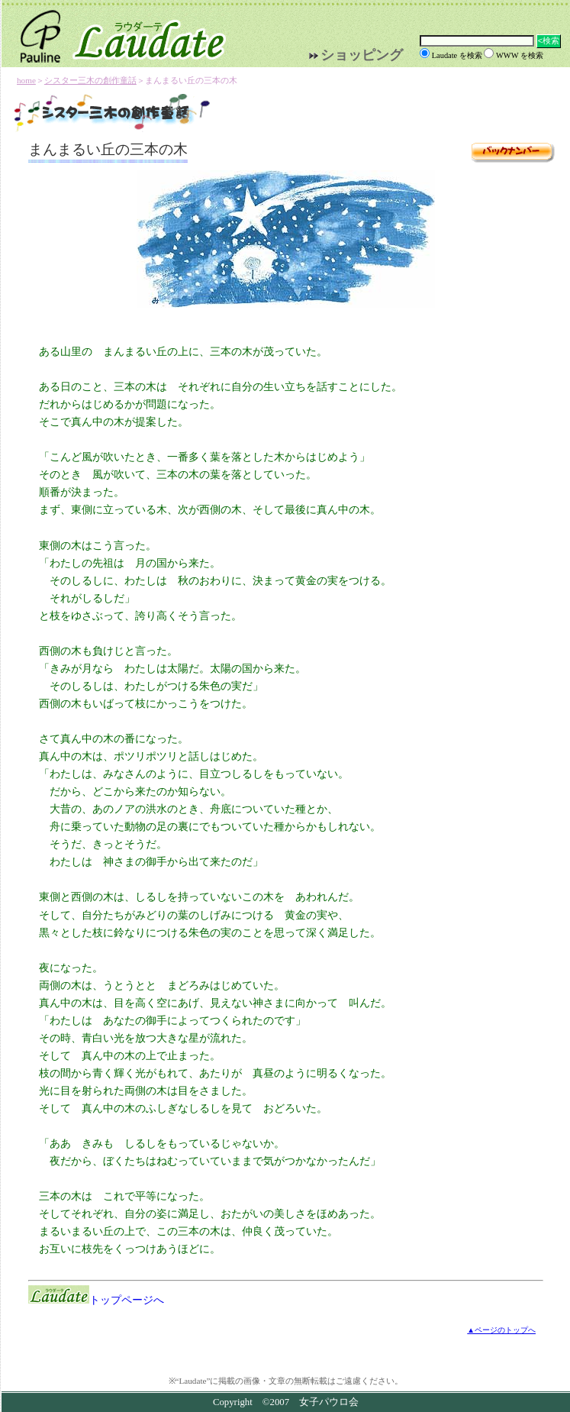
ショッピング (361, 55)
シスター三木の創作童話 (90, 80)
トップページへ (96, 1300)
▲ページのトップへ (501, 1330)
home (26, 80)
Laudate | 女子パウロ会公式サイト (116, 33)
